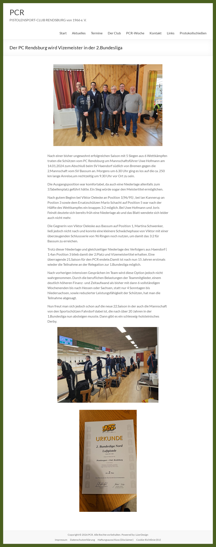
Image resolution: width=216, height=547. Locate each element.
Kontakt (156, 33)
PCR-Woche (135, 33)
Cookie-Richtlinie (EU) (148, 539)
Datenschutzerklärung (82, 539)
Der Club (114, 33)
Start (63, 33)
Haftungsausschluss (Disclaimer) (116, 539)
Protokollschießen (193, 33)
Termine (97, 33)
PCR (16, 12)
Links (170, 33)
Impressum (61, 539)
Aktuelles (79, 33)
